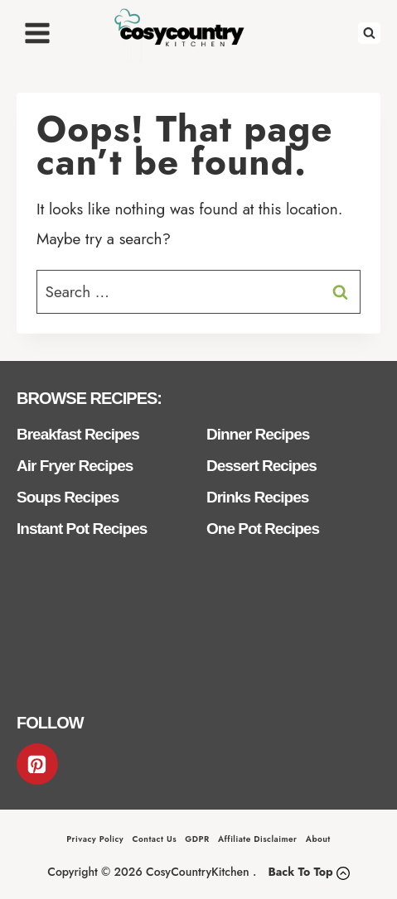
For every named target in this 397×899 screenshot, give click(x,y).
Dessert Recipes (261, 465)
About (318, 839)
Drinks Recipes (257, 497)
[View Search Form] (369, 33)
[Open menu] (38, 32)
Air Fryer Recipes (75, 465)
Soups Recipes (68, 497)
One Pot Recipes (262, 528)
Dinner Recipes (257, 434)
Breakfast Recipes (78, 434)
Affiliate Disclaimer (258, 839)
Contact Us (155, 839)
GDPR (197, 839)
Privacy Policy (94, 839)
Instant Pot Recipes (82, 528)
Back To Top (300, 871)
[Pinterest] (37, 764)
